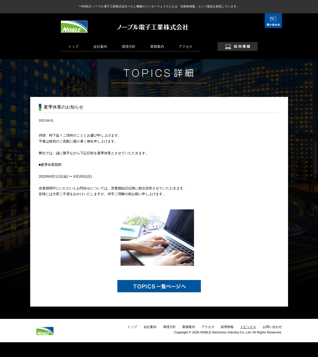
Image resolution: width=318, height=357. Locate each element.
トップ (73, 46)
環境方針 (129, 46)
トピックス (248, 327)
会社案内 (100, 46)
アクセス (186, 46)
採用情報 (227, 327)
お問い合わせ (272, 327)
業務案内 (157, 46)
